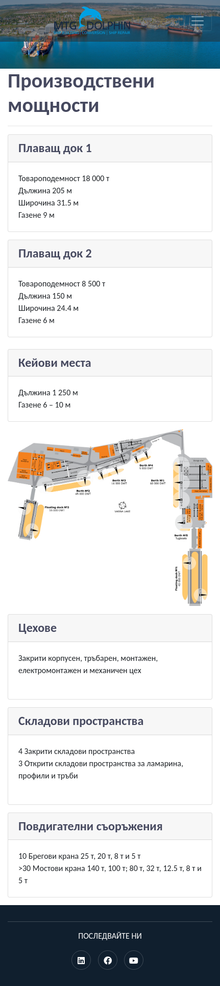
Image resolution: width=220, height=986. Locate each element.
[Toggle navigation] (197, 21)
